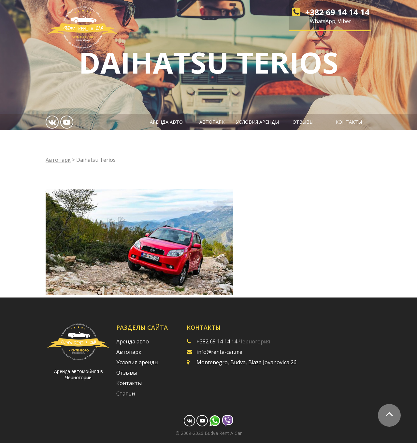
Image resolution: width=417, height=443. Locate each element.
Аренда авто (166, 122)
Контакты (349, 122)
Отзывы (303, 122)
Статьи (125, 393)
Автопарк (211, 122)
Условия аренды (257, 122)
